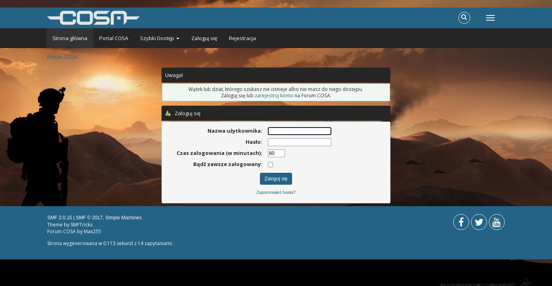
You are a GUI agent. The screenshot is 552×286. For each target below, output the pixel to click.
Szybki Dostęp (159, 38)
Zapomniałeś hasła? (276, 192)
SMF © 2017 (89, 217)
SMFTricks (81, 224)
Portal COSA (113, 38)
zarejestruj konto (274, 95)
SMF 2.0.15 (59, 217)
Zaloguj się (204, 38)
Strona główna (69, 38)
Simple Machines (123, 217)
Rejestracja (242, 38)
